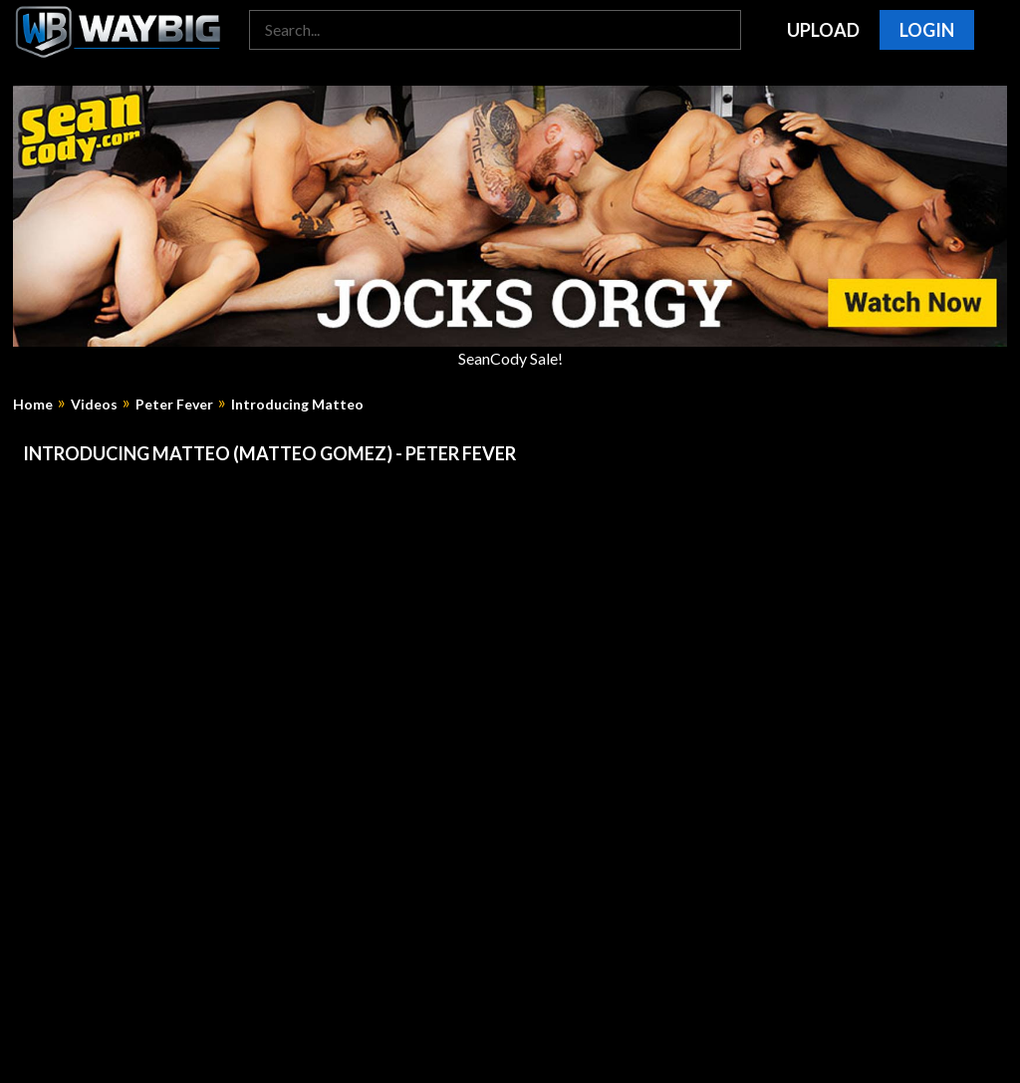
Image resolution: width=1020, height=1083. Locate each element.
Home (33, 404)
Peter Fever (174, 404)
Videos (94, 404)
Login (926, 30)
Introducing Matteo (297, 404)
